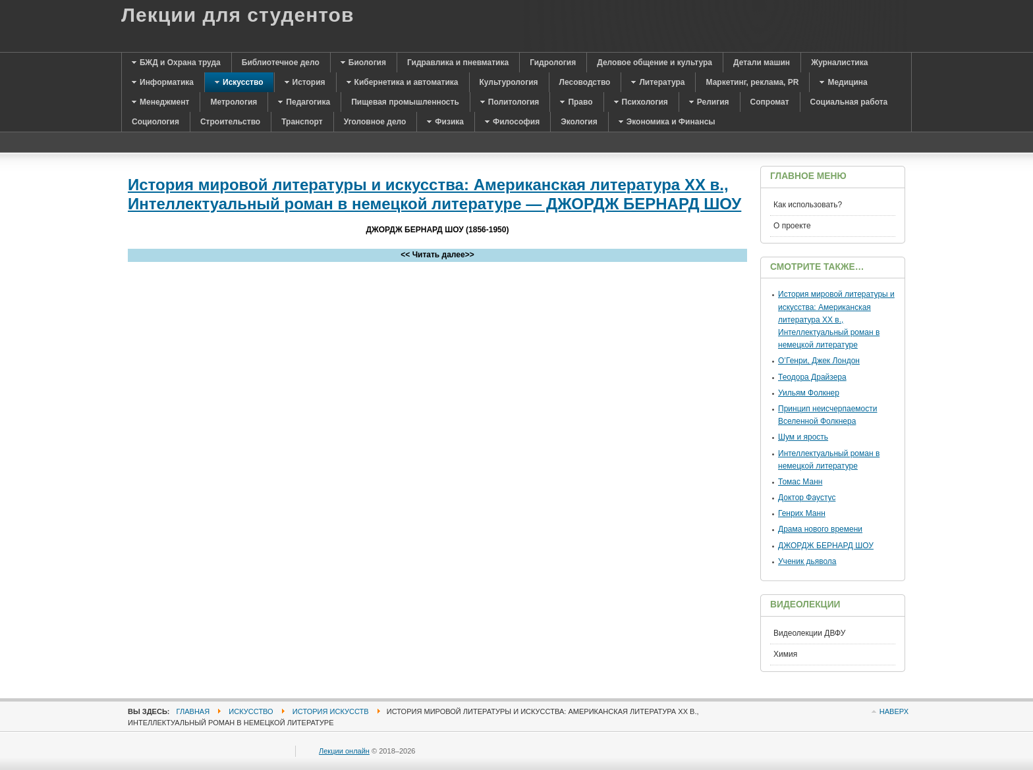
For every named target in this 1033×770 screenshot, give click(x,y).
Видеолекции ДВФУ (809, 633)
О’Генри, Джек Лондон (819, 360)
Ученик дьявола (807, 561)
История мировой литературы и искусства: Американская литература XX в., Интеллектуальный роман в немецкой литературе (836, 319)
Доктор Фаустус (806, 497)
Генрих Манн (801, 513)
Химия (785, 654)
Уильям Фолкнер (808, 393)
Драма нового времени (820, 529)
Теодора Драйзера (812, 377)
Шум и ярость (803, 437)
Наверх (893, 711)
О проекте (792, 225)
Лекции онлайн (344, 751)
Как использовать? (807, 204)
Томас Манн (800, 481)
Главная (193, 711)
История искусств (331, 711)
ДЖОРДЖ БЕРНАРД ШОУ (826, 545)
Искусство (251, 711)
